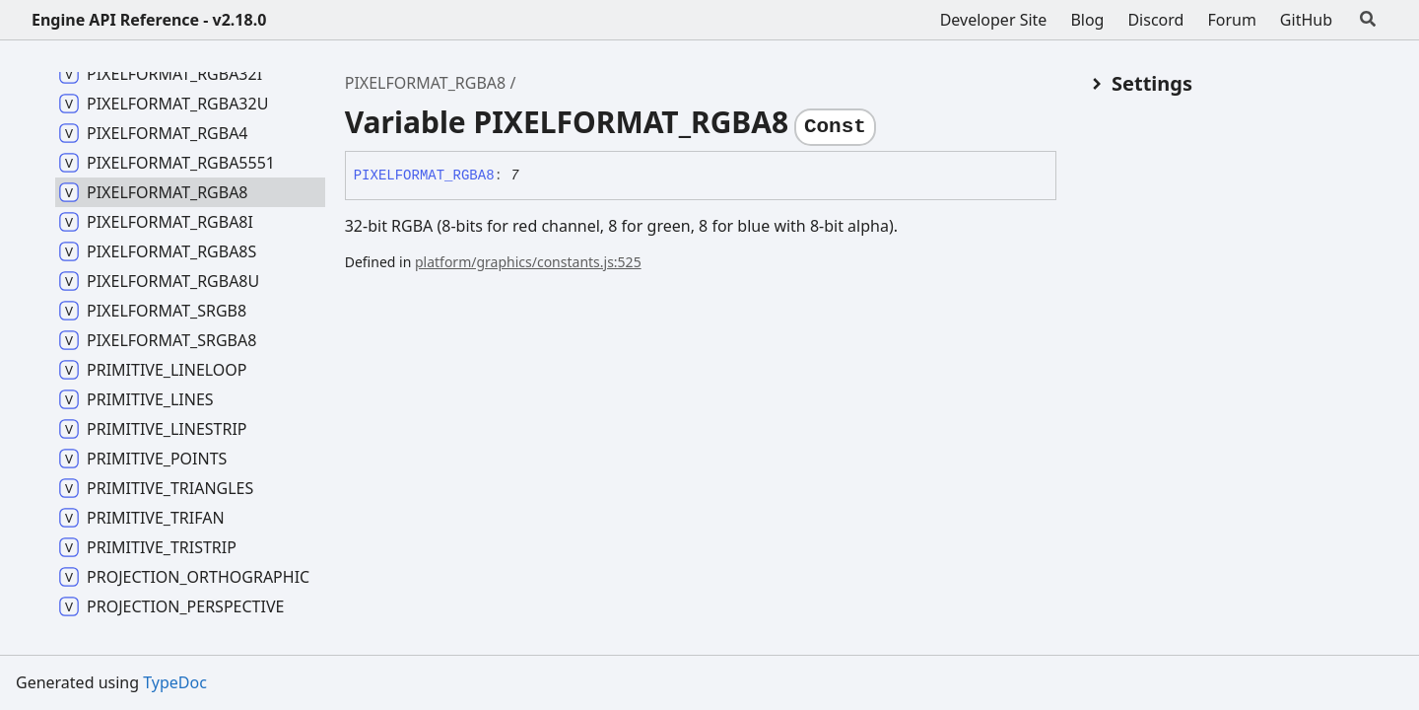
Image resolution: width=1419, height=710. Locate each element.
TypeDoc (175, 682)
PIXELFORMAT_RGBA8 (426, 83)
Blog (1087, 20)
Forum (1231, 20)
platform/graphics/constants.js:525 (528, 261)
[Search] (1367, 19)
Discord (1155, 20)
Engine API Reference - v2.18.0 (149, 20)
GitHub (1306, 20)
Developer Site (993, 20)
